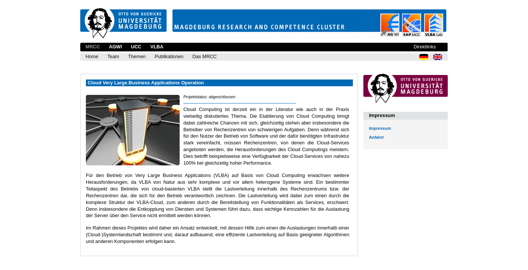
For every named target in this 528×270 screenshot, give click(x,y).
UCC (136, 47)
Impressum (380, 128)
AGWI (115, 47)
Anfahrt (376, 137)
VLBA (157, 47)
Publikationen (168, 56)
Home (92, 56)
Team (113, 56)
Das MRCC (204, 56)
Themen (137, 56)
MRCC (93, 47)
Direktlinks (425, 47)
